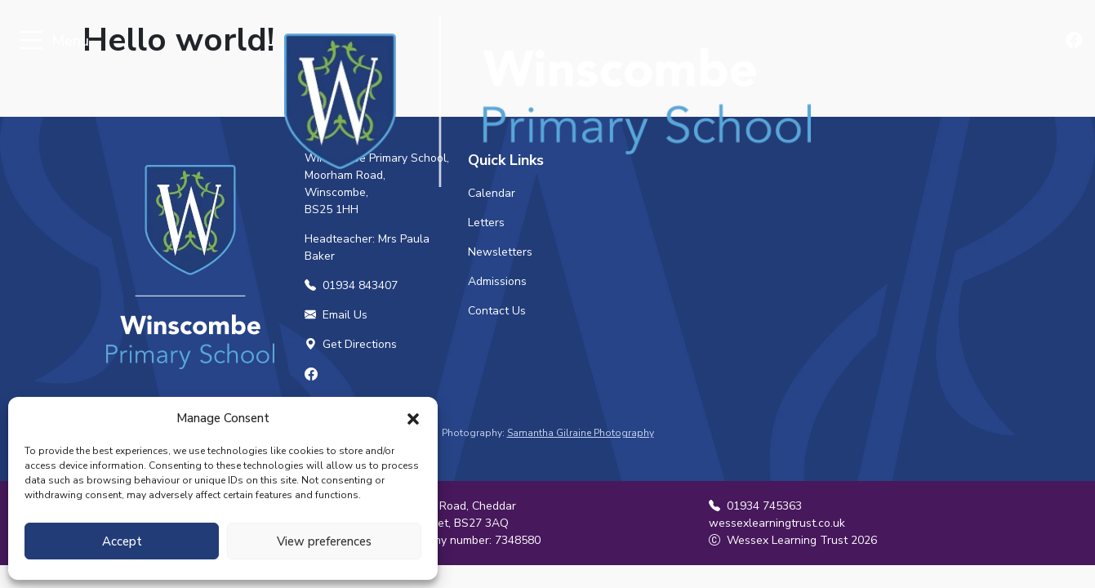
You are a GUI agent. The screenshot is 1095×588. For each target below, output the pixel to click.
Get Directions (351, 344)
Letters (486, 222)
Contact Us (497, 310)
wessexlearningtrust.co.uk (777, 523)
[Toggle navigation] (30, 41)
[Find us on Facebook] (1074, 42)
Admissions (497, 281)
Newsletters (500, 252)
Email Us (336, 315)
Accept (122, 541)
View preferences (324, 541)
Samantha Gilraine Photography (580, 432)
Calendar (491, 193)
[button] (413, 418)
